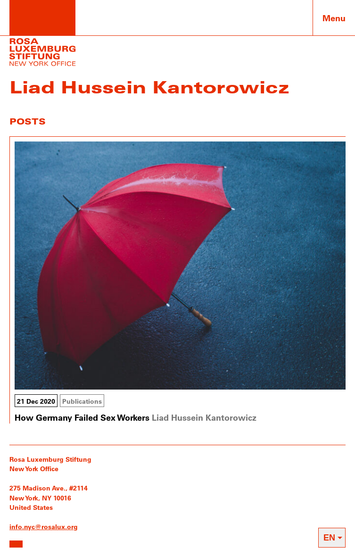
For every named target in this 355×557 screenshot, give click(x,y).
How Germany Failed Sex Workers (82, 417)
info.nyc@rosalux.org (43, 526)
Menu (334, 18)
